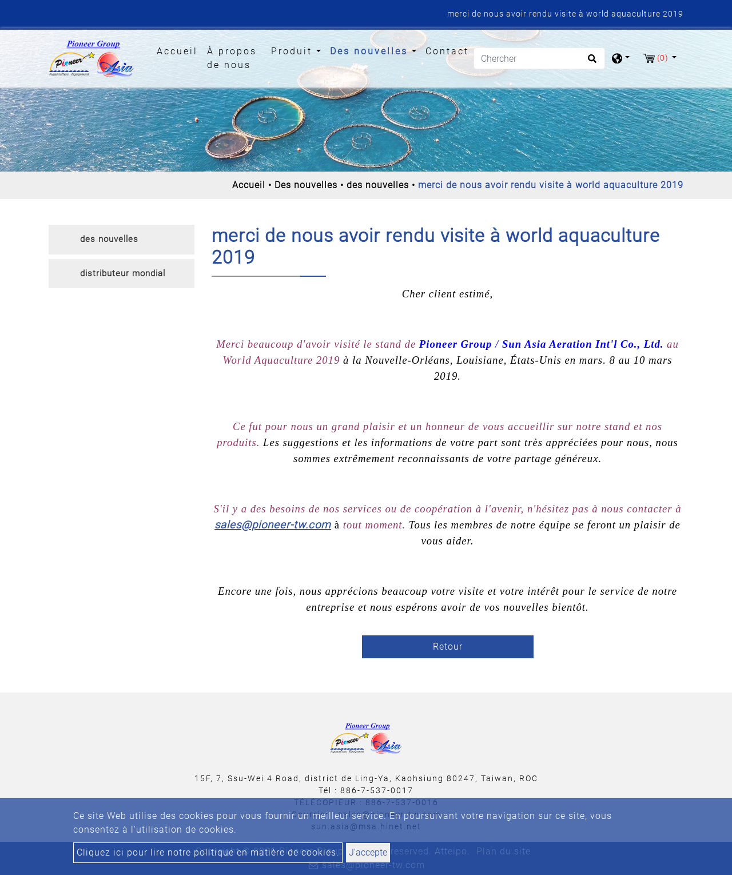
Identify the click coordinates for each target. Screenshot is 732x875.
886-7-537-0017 (376, 790)
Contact (447, 51)
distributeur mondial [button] (122, 273)
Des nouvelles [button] (371, 51)
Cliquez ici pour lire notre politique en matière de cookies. (208, 852)
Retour (448, 646)
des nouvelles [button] (109, 239)
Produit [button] (293, 51)
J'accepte (368, 852)
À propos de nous (232, 58)
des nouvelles (378, 185)
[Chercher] (539, 58)
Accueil (179, 50)
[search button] (590, 62)
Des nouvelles (305, 185)
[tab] (121, 239)
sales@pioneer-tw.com (272, 525)
